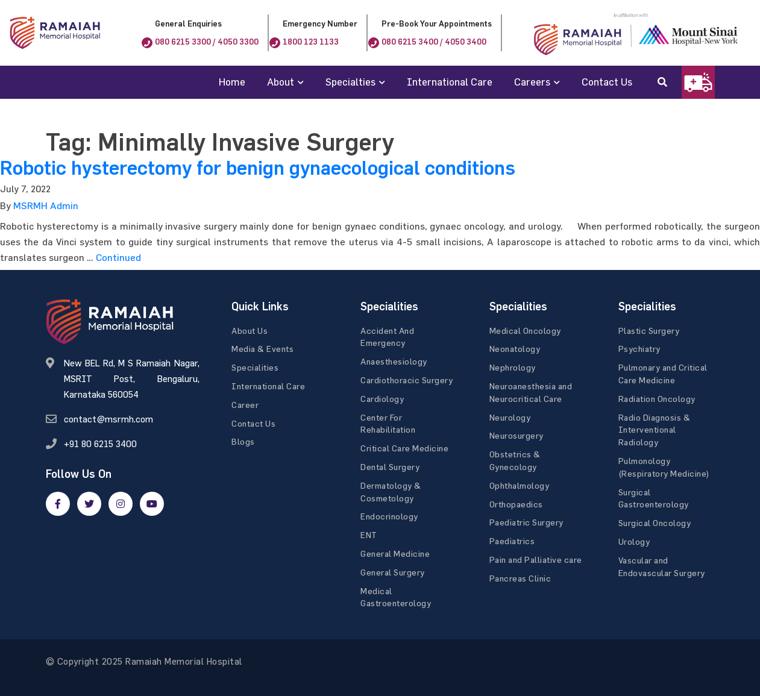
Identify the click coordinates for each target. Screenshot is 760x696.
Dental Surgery (389, 467)
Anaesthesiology (393, 361)
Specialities (254, 367)
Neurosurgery (516, 435)
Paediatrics (512, 541)
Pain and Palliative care (535, 559)
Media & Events (262, 348)
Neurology (510, 417)
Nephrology (512, 367)
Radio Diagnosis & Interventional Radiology (654, 430)
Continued (118, 257)
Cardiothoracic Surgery (406, 380)
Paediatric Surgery (526, 522)
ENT (368, 535)
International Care (449, 81)
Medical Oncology (525, 330)
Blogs (243, 441)
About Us (249, 330)
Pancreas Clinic (520, 578)
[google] (120, 504)
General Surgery (392, 572)
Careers (532, 81)
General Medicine (395, 553)
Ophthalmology (519, 485)
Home (232, 81)
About (280, 81)
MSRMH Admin (45, 205)
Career (245, 405)
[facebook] (58, 504)
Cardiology (382, 398)
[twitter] (89, 504)
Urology (634, 541)
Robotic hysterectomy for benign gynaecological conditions (257, 168)
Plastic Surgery (649, 330)
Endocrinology (389, 516)
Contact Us (607, 81)
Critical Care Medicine (404, 448)
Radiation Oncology (657, 398)
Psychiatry (639, 348)
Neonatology (515, 348)
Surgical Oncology (654, 523)
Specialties (350, 81)
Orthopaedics (516, 504)
